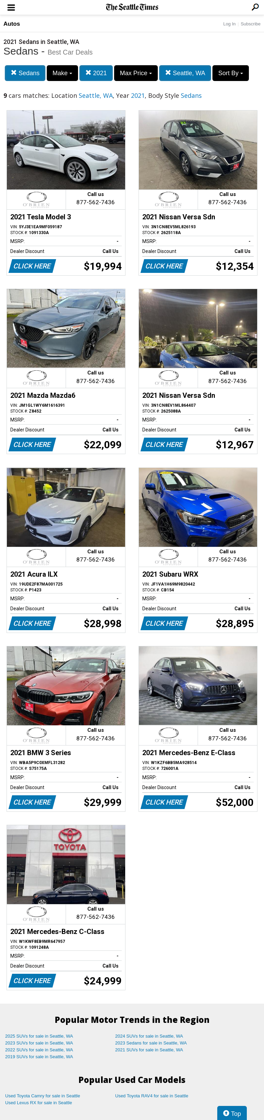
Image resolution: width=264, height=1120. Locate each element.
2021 (96, 73)
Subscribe (251, 23)
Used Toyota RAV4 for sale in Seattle (151, 1095)
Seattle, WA (185, 73)
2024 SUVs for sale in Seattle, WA (149, 1036)
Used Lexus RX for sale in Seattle (38, 1102)
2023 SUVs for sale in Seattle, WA (39, 1043)
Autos (11, 24)
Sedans (25, 73)
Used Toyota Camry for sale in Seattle (42, 1095)
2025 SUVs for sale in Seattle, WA (39, 1036)
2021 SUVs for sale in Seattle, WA (149, 1049)
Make (62, 73)
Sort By (230, 73)
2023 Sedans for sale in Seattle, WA (151, 1043)
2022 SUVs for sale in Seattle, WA (39, 1049)
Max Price (136, 73)
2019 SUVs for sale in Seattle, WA (39, 1056)
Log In (229, 23)
